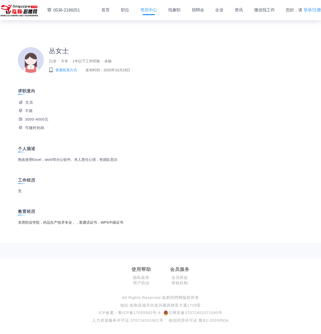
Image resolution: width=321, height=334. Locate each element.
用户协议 (141, 283)
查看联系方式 (66, 70)
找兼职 (174, 10)
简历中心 (148, 10)
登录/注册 (312, 10)
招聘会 (198, 10)
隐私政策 (141, 277)
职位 (125, 10)
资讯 (239, 10)
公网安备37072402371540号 (193, 312)
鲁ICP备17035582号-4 (139, 312)
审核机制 (180, 283)
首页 (105, 10)
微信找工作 (264, 10)
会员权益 (180, 277)
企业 (219, 10)
